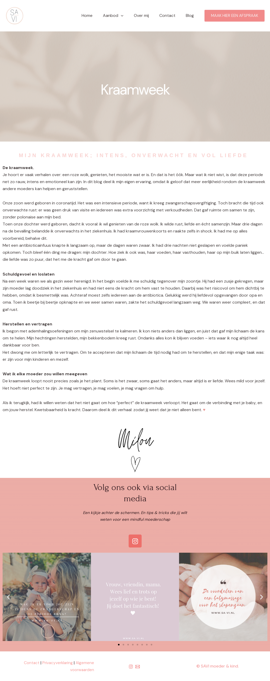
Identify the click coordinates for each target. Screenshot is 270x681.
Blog (191, 15)
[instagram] (131, 666)
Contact (170, 15)
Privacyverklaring (57, 662)
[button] (119, 644)
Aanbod (120, 15)
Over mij (146, 15)
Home (96, 15)
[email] (138, 666)
